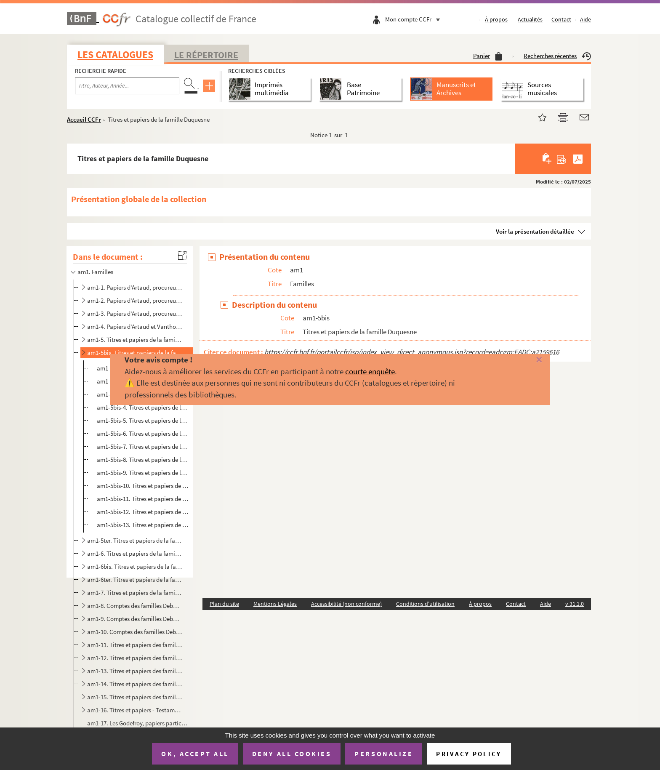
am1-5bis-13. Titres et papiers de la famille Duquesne (143, 525)
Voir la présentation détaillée (535, 231)
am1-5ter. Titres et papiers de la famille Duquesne (134, 540)
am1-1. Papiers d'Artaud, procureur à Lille (134, 287)
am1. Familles (95, 272)
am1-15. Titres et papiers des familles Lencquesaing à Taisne (134, 697)
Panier (487, 56)
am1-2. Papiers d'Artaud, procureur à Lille (134, 300)
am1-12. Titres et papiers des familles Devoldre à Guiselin (134, 658)
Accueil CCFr (84, 119)
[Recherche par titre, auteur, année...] (127, 85)
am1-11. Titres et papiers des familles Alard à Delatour (134, 645)
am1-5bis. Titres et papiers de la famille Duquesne (134, 353)
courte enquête (370, 371)
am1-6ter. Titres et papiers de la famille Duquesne (134, 579)
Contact (561, 19)
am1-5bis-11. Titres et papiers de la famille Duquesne (143, 499)
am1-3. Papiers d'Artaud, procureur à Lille (134, 313)
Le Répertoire (206, 55)
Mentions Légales (275, 603)
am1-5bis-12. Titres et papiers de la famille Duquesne (143, 512)
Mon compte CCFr (414, 19)
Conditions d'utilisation (425, 603)
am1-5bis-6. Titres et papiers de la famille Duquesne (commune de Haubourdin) (143, 433)
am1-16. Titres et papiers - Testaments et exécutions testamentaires (134, 710)
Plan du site (224, 603)
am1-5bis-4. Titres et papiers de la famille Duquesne (143, 407)
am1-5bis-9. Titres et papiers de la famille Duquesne (143, 473)
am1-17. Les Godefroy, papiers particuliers (138, 723)
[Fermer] (524, 360)
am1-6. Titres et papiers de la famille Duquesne (134, 553)
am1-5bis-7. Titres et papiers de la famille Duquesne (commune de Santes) (143, 446)
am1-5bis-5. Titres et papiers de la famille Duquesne (143, 420)
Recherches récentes (557, 56)
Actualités (530, 19)
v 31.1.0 (574, 603)
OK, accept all (195, 753)
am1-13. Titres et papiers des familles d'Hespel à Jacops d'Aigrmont (134, 671)
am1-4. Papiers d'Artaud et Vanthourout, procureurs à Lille (134, 326)
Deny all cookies (291, 753)
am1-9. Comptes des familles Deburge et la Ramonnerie (134, 619)
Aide (585, 19)
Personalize (383, 753)
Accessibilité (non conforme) (346, 603)
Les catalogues (115, 54)
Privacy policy (468, 754)
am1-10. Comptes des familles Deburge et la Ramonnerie (134, 632)
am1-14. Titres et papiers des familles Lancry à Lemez (134, 684)
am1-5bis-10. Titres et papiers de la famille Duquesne (143, 486)
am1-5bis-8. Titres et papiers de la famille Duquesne (143, 460)
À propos (496, 19)
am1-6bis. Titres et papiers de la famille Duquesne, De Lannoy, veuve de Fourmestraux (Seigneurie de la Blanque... (134, 566)
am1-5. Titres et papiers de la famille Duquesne (134, 340)
